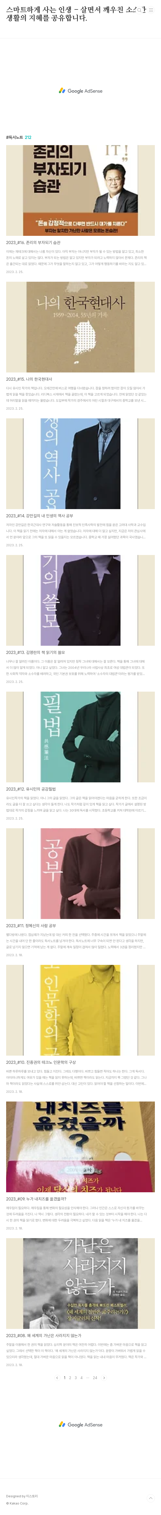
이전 (57, 1378)
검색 (139, 10)
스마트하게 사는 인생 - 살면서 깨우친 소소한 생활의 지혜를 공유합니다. (76, 10)
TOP (151, 1498)
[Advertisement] (80, 91)
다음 (104, 1378)
